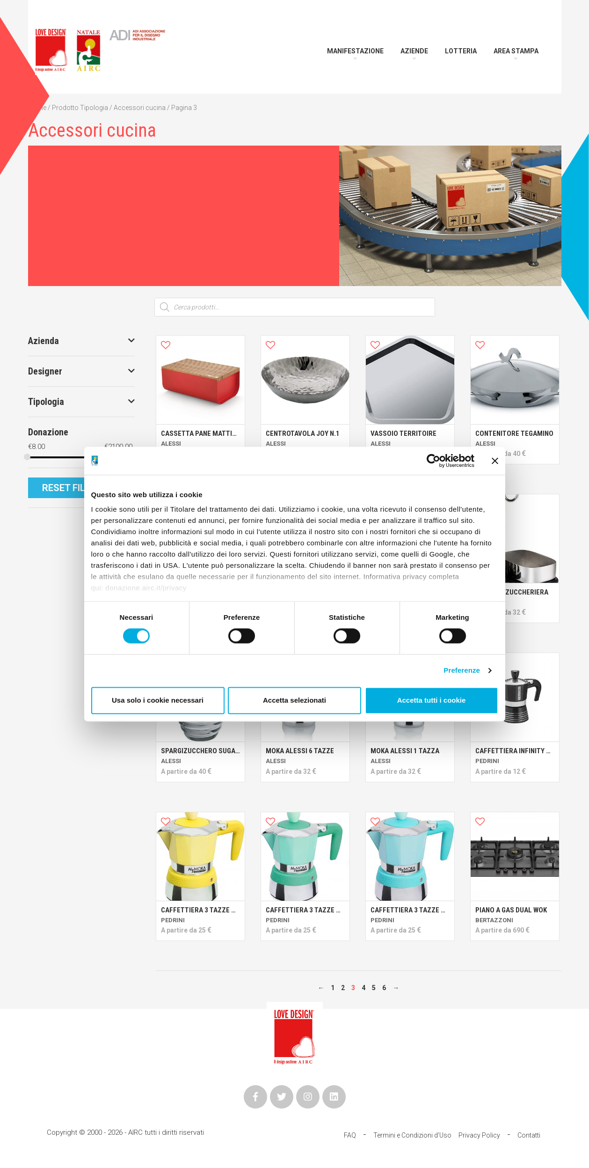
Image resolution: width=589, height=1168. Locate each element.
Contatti (528, 1135)
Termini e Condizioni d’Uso (412, 1135)
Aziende (414, 51)
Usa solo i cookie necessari (158, 700)
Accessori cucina (140, 107)
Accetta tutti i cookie (431, 700)
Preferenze (462, 671)
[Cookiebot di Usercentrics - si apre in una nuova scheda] (433, 461)
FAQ (350, 1135)
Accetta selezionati (294, 700)
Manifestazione (355, 51)
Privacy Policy (479, 1135)
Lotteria (461, 51)
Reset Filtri (70, 487)
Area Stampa (516, 51)
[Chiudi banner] (495, 460)
